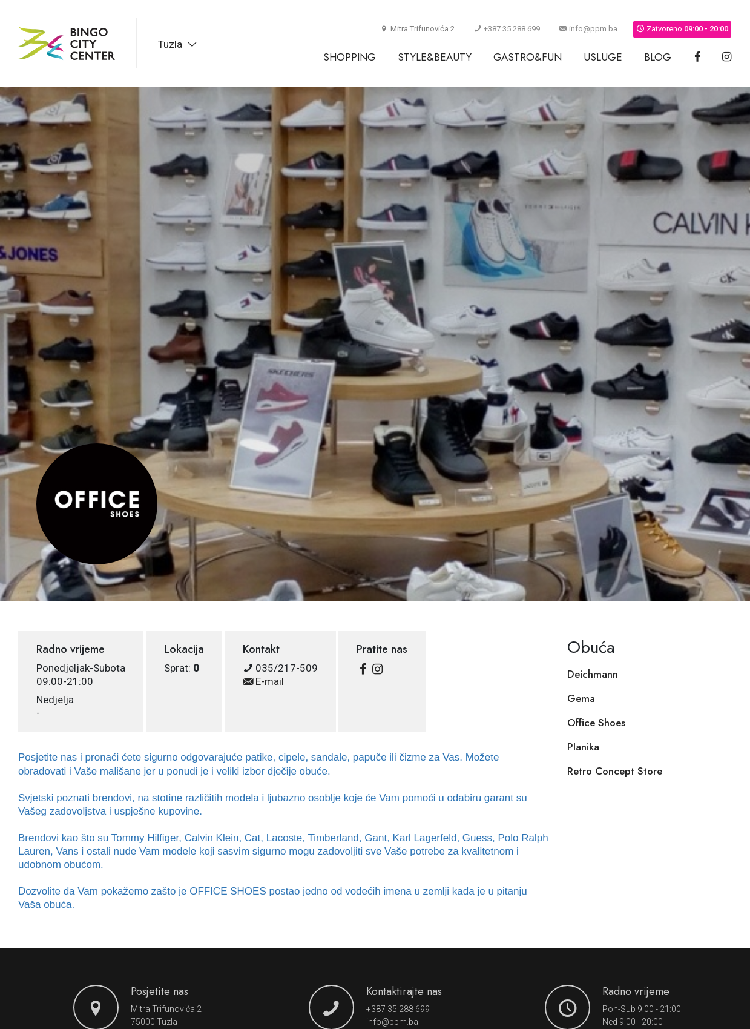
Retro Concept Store (614, 771)
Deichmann (592, 674)
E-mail (263, 681)
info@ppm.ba (588, 28)
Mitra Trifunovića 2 (166, 1009)
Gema (581, 698)
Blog (657, 57)
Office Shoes (596, 722)
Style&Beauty (435, 57)
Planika (583, 746)
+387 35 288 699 (506, 28)
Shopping (349, 57)
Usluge (603, 57)
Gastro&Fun (527, 57)
